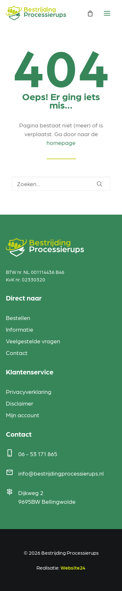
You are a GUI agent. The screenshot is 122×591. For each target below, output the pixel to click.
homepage (61, 142)
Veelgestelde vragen (33, 340)
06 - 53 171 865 (37, 453)
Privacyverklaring (28, 391)
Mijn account (22, 414)
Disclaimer (19, 403)
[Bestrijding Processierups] (36, 13)
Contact (17, 352)
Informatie (19, 329)
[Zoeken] (61, 184)
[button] (99, 184)
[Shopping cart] (87, 13)
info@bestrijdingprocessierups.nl (61, 473)
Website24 (73, 567)
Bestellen (18, 317)
